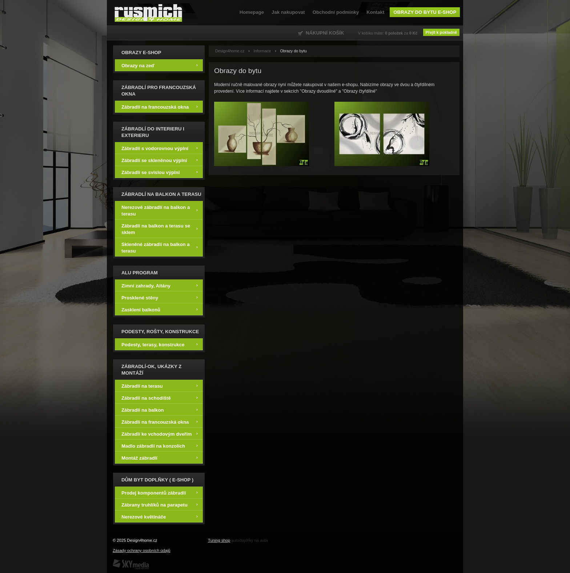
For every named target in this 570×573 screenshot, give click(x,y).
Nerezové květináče (159, 516)
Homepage (252, 12)
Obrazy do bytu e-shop (424, 12)
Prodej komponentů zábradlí (159, 493)
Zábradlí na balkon (159, 410)
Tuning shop (219, 540)
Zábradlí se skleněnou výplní (159, 160)
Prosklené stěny (159, 297)
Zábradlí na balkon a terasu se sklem (159, 228)
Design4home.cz (148, 12)
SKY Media (131, 564)
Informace (262, 51)
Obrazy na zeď (159, 65)
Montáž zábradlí (159, 458)
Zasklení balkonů (159, 309)
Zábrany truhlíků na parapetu (159, 505)
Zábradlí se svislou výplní (159, 172)
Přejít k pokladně (441, 32)
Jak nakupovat (288, 12)
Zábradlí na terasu (159, 386)
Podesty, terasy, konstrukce (159, 344)
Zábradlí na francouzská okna (159, 107)
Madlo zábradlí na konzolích (159, 446)
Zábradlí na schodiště (159, 398)
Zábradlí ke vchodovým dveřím (159, 434)
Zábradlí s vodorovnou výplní (159, 148)
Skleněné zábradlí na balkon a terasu (159, 247)
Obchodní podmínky (336, 12)
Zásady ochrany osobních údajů (141, 550)
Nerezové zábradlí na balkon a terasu (159, 210)
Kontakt (375, 12)
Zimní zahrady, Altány (159, 285)
